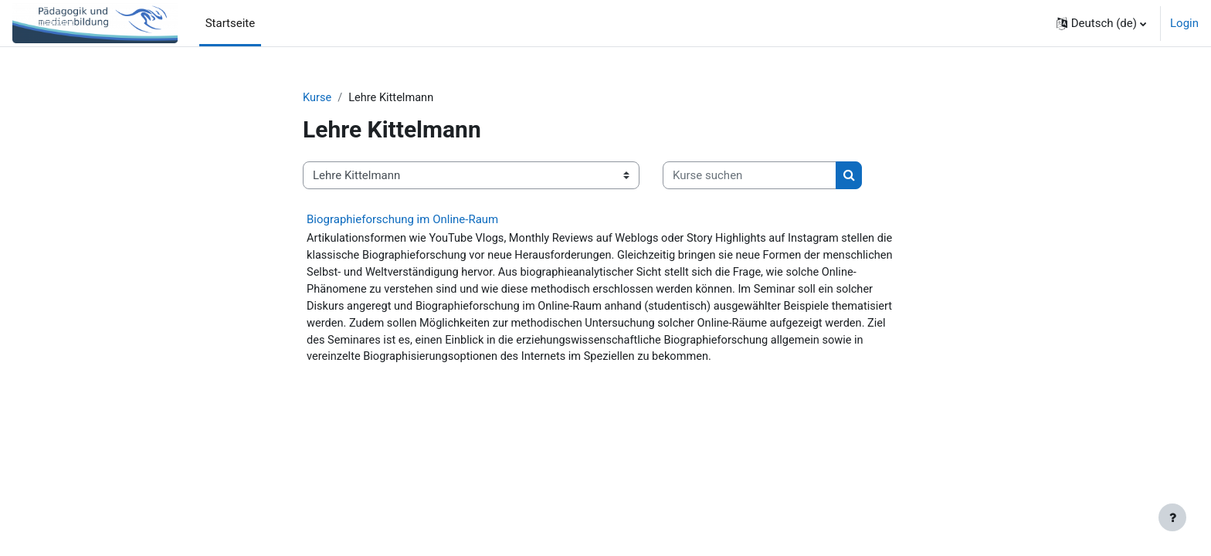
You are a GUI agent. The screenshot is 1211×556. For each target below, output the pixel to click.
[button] (1101, 23)
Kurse (317, 98)
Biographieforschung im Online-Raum (402, 220)
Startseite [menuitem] (230, 23)
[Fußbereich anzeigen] (1172, 517)
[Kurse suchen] (749, 176)
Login (1184, 23)
